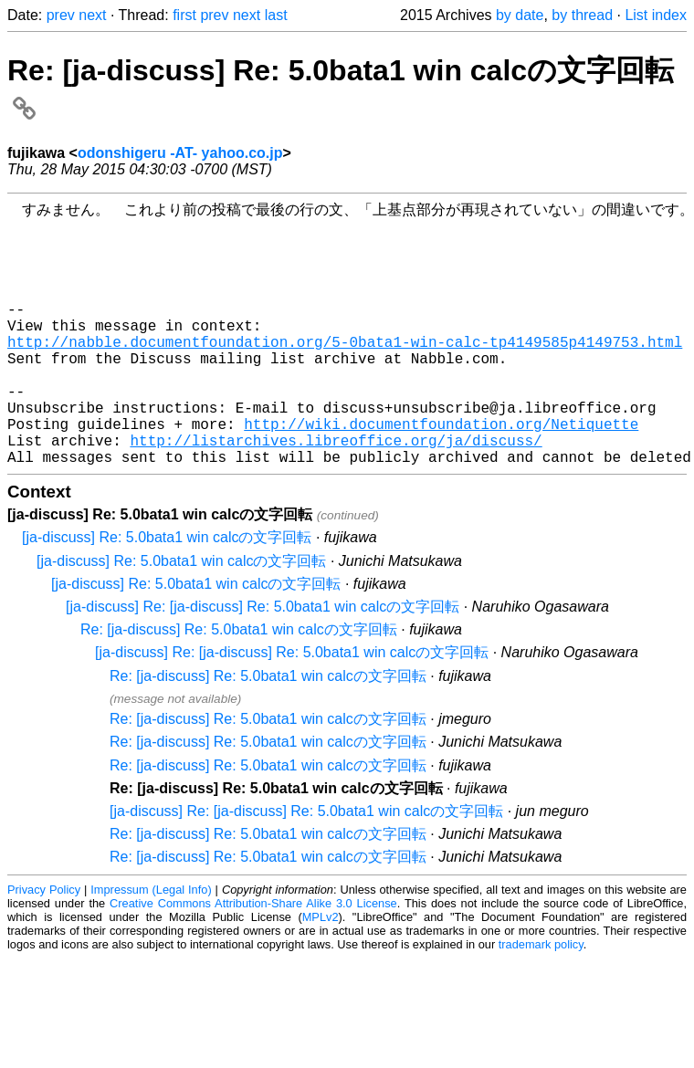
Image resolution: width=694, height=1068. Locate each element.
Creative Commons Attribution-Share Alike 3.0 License (253, 960)
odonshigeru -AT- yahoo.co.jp (180, 153)
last (276, 15)
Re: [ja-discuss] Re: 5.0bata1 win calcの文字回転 (238, 686)
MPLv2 (320, 973)
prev (61, 15)
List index (656, 15)
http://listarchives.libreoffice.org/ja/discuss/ (336, 493)
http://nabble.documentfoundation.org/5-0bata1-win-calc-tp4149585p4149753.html (344, 372)
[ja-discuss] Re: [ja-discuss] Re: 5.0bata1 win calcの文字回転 (262, 663)
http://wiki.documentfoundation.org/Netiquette (441, 473)
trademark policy (541, 1001)
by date (519, 15)
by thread (582, 15)
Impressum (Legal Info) (150, 946)
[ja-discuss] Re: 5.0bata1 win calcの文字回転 (166, 594)
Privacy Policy (43, 946)
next (92, 15)
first (184, 15)
